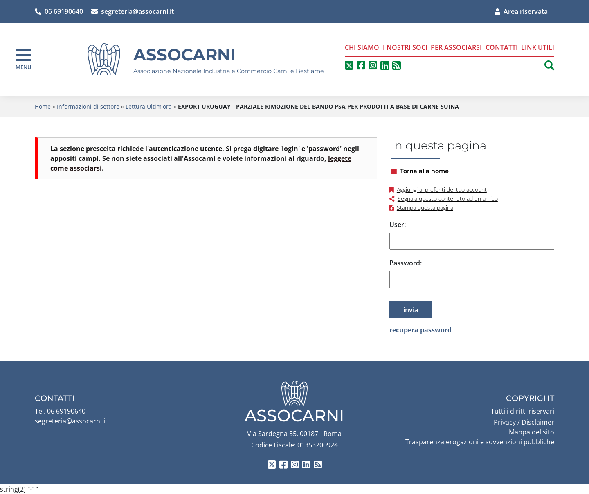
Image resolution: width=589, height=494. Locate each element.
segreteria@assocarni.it (132, 11)
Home (43, 106)
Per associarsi (456, 47)
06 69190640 (59, 11)
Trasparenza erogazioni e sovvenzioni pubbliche (479, 441)
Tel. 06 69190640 (60, 411)
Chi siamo (362, 47)
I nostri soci (405, 47)
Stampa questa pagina (425, 207)
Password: (405, 262)
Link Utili (537, 47)
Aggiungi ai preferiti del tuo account (442, 190)
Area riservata (521, 11)
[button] (549, 65)
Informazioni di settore (88, 106)
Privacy (505, 422)
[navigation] (23, 59)
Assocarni (184, 55)
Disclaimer (538, 422)
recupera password (420, 329)
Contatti (502, 47)
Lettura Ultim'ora (149, 106)
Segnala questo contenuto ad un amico (448, 198)
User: (397, 224)
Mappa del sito (531, 431)
